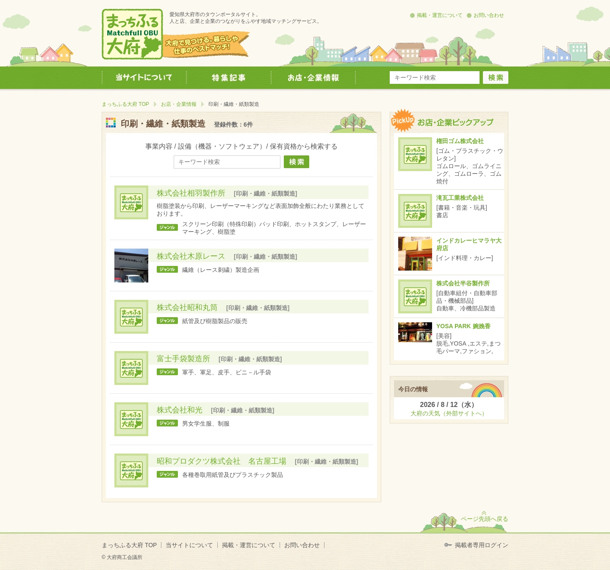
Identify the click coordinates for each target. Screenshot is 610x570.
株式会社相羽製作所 (191, 193)
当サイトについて (189, 545)
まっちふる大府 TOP (125, 104)
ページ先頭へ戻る (484, 518)
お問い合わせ (489, 15)
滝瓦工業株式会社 (460, 197)
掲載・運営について (440, 15)
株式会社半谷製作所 (463, 283)
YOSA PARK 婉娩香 (463, 326)
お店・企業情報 (179, 104)
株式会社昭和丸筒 (187, 307)
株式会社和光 (179, 410)
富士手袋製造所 (183, 358)
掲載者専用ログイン (481, 545)
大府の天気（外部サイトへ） (449, 413)
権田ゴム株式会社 (460, 141)
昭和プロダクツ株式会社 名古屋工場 (221, 461)
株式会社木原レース (191, 256)
